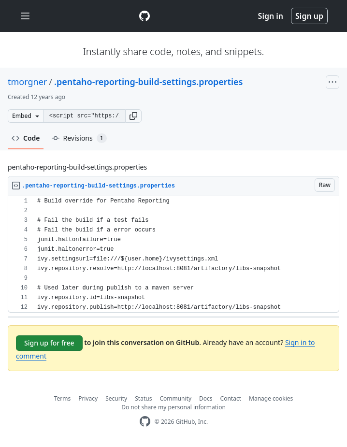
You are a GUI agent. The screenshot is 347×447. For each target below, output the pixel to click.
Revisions (79, 138)
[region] (173, 254)
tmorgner (27, 81)
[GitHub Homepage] (145, 422)
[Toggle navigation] (25, 16)
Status (143, 398)
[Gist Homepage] (144, 16)
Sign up (309, 16)
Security (116, 398)
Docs (206, 398)
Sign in (270, 16)
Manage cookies (271, 398)
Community (175, 398)
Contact (230, 398)
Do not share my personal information (173, 407)
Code (26, 138)
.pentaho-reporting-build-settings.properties (148, 81)
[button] (133, 116)
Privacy (88, 398)
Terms (62, 398)
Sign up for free (49, 342)
